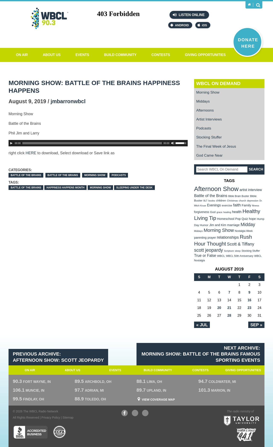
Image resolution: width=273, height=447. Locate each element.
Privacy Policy (50, 417)
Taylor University (249, 415)
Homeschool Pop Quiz (232, 219)
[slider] (92, 143)
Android (179, 25)
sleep (238, 251)
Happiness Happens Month (65, 187)
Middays (203, 101)
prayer (212, 237)
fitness (255, 205)
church (242, 200)
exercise (227, 205)
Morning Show (94, 175)
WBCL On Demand (218, 83)
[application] (98, 143)
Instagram (145, 413)
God (213, 212)
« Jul (202, 324)
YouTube (135, 413)
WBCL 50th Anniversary (239, 255)
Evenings (214, 205)
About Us (52, 55)
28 (229, 315)
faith (237, 205)
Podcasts (119, 175)
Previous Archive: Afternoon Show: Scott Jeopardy (58, 357)
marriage (233, 225)
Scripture (229, 250)
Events (82, 55)
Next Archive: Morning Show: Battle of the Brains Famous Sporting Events (201, 354)
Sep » (256, 324)
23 (249, 308)
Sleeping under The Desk (134, 187)
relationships (228, 237)
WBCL (221, 255)
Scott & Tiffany (240, 244)
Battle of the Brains (26, 175)
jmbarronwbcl (68, 101)
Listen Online (189, 15)
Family (246, 205)
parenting (200, 237)
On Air (22, 55)
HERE (31, 153)
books (211, 200)
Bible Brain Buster (238, 196)
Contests (160, 55)
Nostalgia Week (244, 230)
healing (227, 212)
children (221, 200)
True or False (205, 255)
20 (219, 308)
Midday (248, 224)
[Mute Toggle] (172, 143)
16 (249, 300)
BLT (205, 200)
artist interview (251, 190)
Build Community (120, 55)
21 (229, 308)
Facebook (124, 413)
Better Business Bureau (30, 432)
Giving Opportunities (205, 55)
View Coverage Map (158, 399)
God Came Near (209, 155)
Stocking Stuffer (209, 137)
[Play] (11, 143)
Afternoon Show (216, 188)
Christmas (232, 200)
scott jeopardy (208, 250)
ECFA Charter (59, 432)
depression (252, 200)
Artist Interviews (209, 119)
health (237, 212)
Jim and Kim (217, 225)
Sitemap (67, 417)
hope (252, 219)
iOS (202, 25)
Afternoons (205, 110)
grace (219, 212)
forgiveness (201, 212)
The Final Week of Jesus (216, 146)
